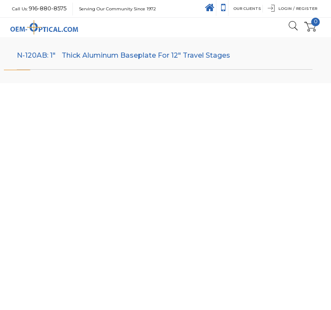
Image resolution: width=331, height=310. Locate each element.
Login (285, 8)
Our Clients (247, 8)
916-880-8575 (47, 8)
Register (306, 8)
